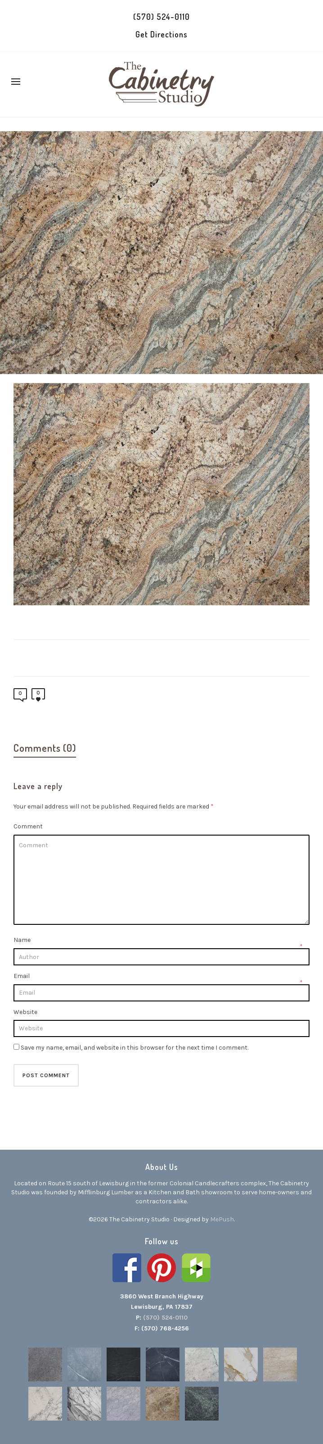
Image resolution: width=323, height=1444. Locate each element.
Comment (28, 826)
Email (21, 976)
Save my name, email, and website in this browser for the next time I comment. (134, 1047)
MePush (222, 1219)
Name (22, 940)
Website (25, 1012)
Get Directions (161, 34)
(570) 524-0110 (161, 17)
